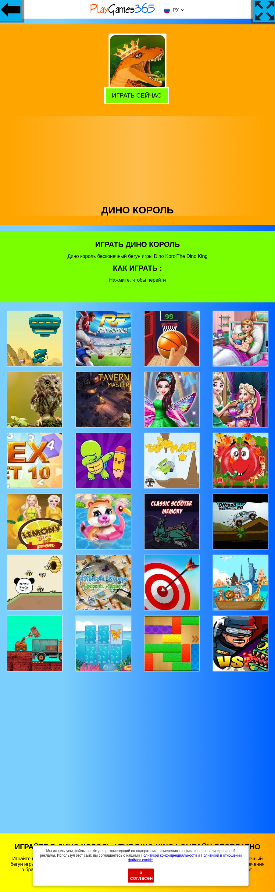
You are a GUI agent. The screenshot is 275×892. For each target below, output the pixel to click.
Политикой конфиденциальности (169, 855)
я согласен (141, 875)
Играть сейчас (138, 95)
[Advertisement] (138, 159)
